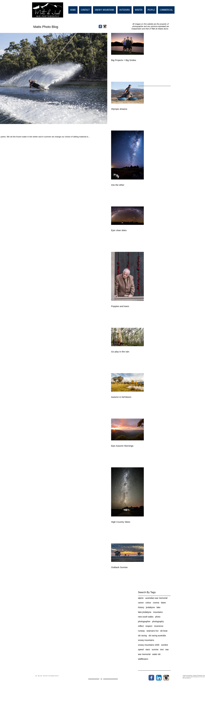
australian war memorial (156, 598)
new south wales (145, 617)
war (167, 649)
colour (148, 602)
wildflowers (143, 659)
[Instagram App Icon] (105, 26)
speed (141, 649)
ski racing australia (157, 635)
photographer (144, 621)
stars (147, 649)
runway (141, 631)
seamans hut (152, 631)
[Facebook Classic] (100, 26)
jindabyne (150, 607)
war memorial (144, 654)
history (141, 607)
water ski (156, 654)
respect (148, 626)
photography (158, 621)
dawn (163, 602)
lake (158, 607)
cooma (156, 602)
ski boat (163, 631)
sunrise (155, 649)
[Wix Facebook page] (151, 677)
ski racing (142, 635)
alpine (141, 598)
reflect (141, 626)
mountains (158, 612)
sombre (164, 645)
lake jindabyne (144, 612)
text (162, 649)
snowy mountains (146, 640)
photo (157, 617)
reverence (158, 626)
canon (141, 602)
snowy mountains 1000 (148, 645)
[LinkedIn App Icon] (159, 677)
